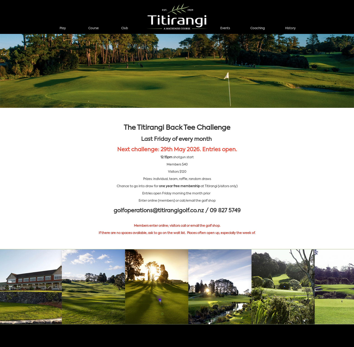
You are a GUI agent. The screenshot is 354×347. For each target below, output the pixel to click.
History (290, 28)
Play (63, 28)
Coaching (257, 28)
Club (124, 28)
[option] (177, 71)
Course (93, 28)
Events (225, 28)
